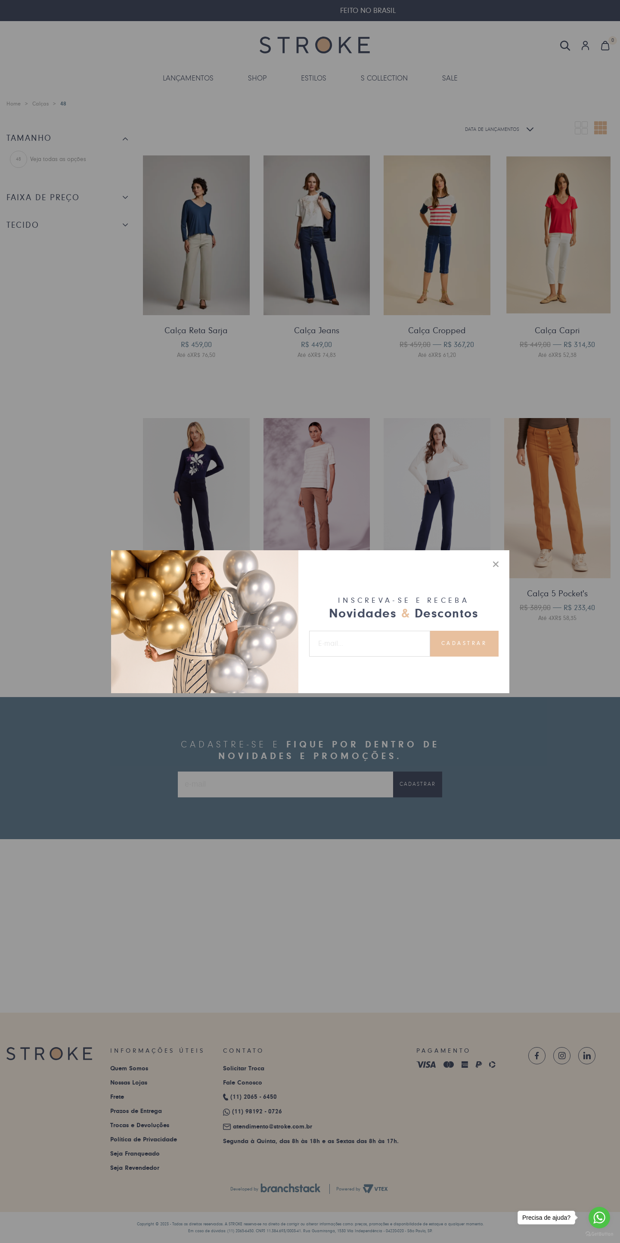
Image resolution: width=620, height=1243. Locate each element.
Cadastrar (464, 643)
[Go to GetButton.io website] (599, 1234)
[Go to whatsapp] (599, 1217)
